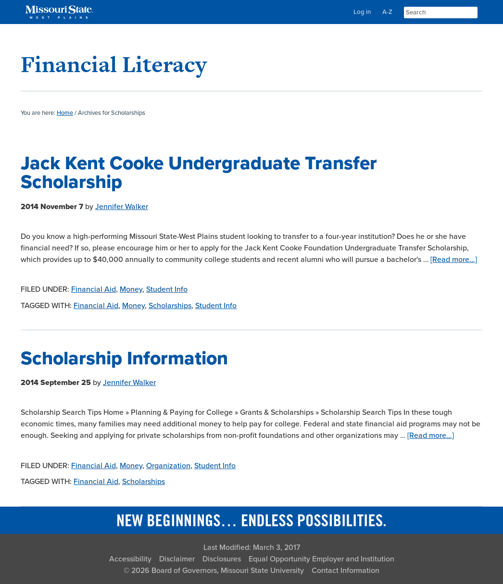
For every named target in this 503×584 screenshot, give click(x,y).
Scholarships (170, 306)
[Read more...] (453, 259)
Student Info (167, 289)
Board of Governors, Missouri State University (227, 570)
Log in (362, 12)
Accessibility (130, 559)
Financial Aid (93, 289)
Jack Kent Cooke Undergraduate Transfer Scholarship (199, 172)
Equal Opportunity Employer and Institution (321, 559)
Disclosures (221, 559)
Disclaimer (177, 559)
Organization (168, 466)
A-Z (387, 12)
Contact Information (345, 570)
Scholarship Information (124, 358)
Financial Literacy (114, 64)
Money (131, 289)
